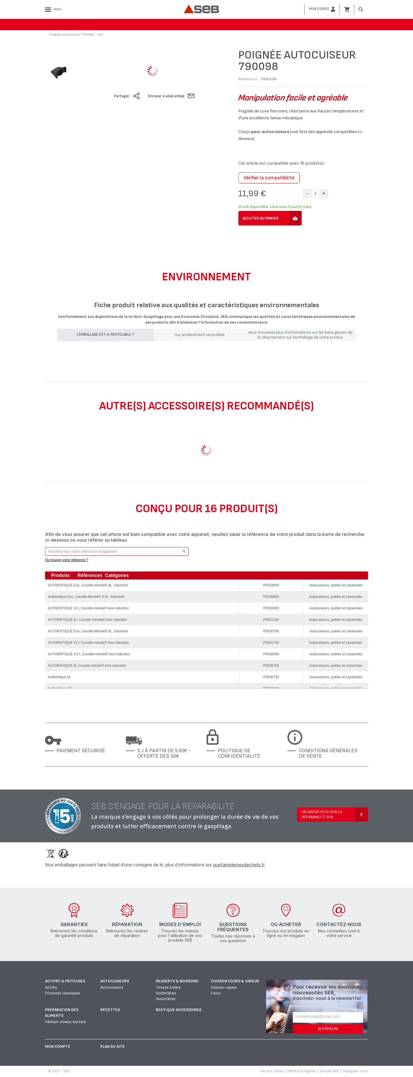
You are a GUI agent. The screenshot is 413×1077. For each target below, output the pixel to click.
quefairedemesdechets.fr (239, 865)
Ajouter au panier (260, 218)
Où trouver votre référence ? (66, 560)
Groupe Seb (329, 1071)
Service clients (272, 1071)
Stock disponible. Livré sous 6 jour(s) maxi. (275, 206)
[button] (322, 9)
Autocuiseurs (114, 981)
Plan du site (112, 1046)
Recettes (110, 1009)
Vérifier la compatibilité (269, 178)
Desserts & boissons (177, 981)
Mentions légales (302, 1071)
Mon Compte (57, 1046)
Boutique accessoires (178, 1009)
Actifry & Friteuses (65, 981)
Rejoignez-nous (355, 1071)
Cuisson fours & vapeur (235, 981)
